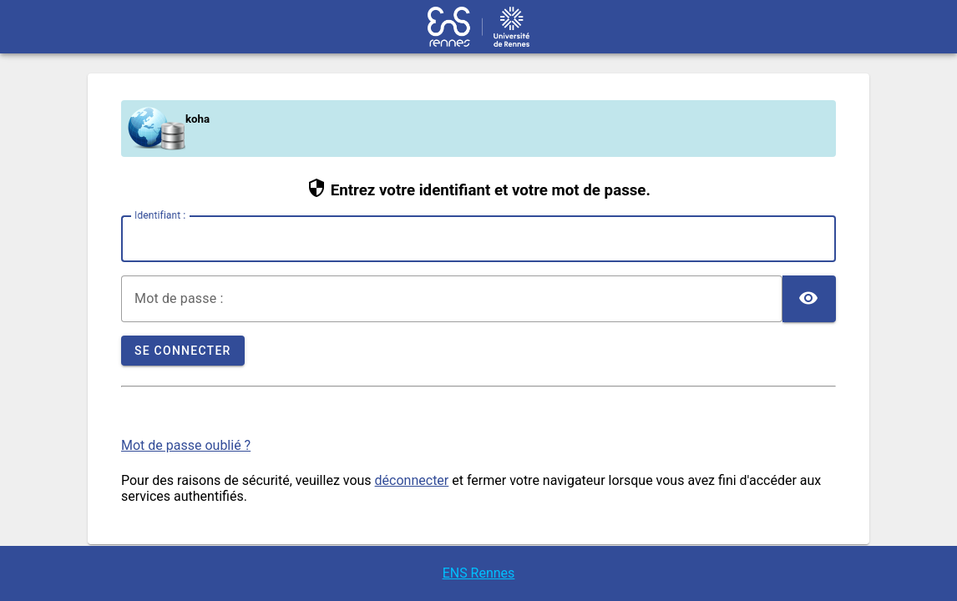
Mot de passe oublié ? (186, 445)
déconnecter (412, 480)
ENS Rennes (479, 573)
